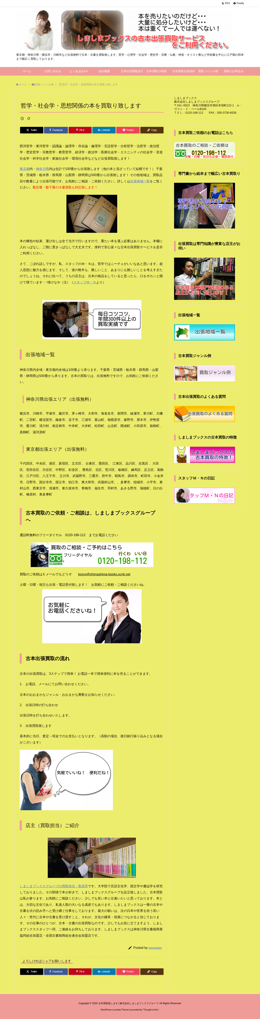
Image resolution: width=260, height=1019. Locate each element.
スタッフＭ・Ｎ (84, 282)
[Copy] (152, 130)
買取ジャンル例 (44, 84)
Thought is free (150, 1009)
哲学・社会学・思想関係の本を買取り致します (90, 84)
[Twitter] (31, 130)
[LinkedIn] (104, 130)
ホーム (23, 84)
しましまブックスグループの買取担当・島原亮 (54, 886)
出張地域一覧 (140, 181)
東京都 (24, 169)
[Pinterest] (80, 130)
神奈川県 (42, 169)
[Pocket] (128, 130)
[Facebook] (56, 130)
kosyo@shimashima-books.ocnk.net (104, 574)
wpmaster (155, 947)
